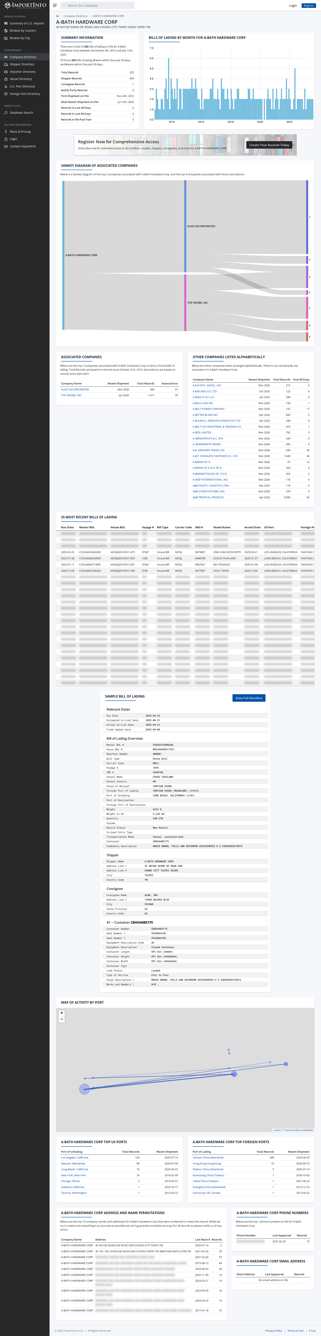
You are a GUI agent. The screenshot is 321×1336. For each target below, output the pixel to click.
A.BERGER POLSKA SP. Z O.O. (210, 474)
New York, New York (73, 1175)
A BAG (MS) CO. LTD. (205, 391)
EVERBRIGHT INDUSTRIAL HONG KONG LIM (287, 277)
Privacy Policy (273, 1330)
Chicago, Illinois (70, 1181)
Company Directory (75, 16)
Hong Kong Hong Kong (207, 1163)
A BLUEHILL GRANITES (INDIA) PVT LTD (216, 420)
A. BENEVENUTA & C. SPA (208, 438)
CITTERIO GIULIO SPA (273, 217)
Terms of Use (295, 1330)
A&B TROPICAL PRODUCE (208, 497)
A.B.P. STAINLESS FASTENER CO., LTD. (215, 456)
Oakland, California (72, 1187)
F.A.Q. (312, 1330)
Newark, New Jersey (73, 1163)
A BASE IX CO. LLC (203, 397)
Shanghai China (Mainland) (209, 1187)
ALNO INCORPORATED (176, 226)
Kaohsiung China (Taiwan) (208, 1175)
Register (309, 5)
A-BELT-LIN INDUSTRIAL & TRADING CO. (217, 426)
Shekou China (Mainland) (208, 1169)
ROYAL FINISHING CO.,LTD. (276, 337)
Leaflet (276, 1130)
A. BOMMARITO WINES (207, 444)
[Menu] (55, 5)
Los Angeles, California (74, 1157)
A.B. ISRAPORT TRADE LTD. (209, 450)
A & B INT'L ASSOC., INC (207, 385)
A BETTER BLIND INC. (205, 415)
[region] (25, 673)
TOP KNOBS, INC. (173, 302)
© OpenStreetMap (291, 1130)
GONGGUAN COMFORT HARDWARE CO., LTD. (287, 259)
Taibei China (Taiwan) (205, 1181)
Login (293, 5)
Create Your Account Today (269, 145)
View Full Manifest (249, 698)
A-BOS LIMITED (202, 432)
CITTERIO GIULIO (270, 292)
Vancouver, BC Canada (206, 1193)
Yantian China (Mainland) (208, 1157)
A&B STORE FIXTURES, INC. (209, 491)
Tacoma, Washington (74, 1193)
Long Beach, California (74, 1169)
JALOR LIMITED (269, 307)
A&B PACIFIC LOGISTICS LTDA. (211, 485)
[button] (62, 1013)
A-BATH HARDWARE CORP (81, 255)
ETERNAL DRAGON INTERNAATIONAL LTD (285, 325)
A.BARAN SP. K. (202, 462)
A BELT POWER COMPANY (208, 409)
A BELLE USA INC (203, 403)
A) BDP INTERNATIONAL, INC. (211, 479)
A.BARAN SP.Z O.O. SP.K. (207, 468)
